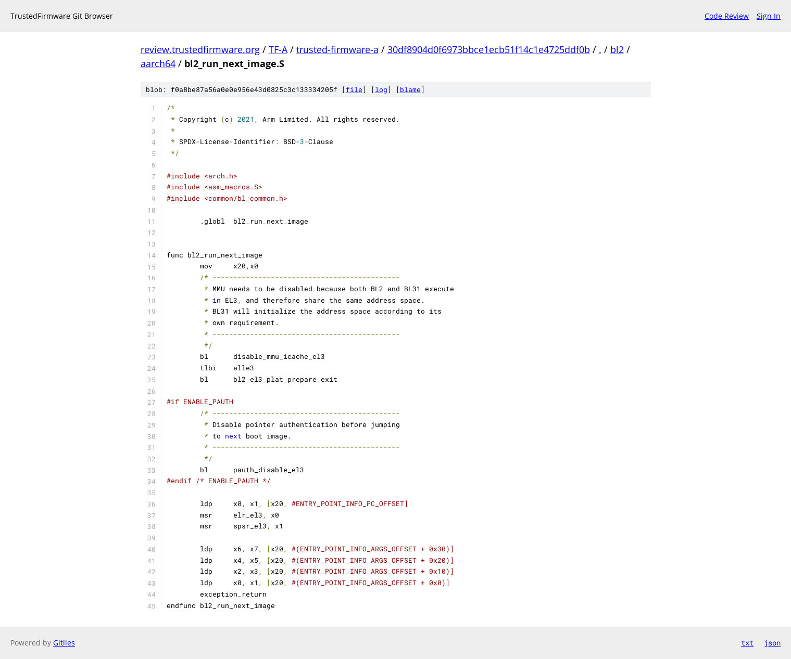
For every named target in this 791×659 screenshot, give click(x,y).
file (354, 89)
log (381, 89)
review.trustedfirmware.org (200, 49)
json (772, 643)
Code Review (727, 16)
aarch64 (158, 63)
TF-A (278, 49)
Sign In (769, 16)
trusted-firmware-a (337, 49)
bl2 (617, 49)
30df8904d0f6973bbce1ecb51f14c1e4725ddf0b (488, 49)
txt (747, 643)
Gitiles (64, 643)
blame (410, 89)
